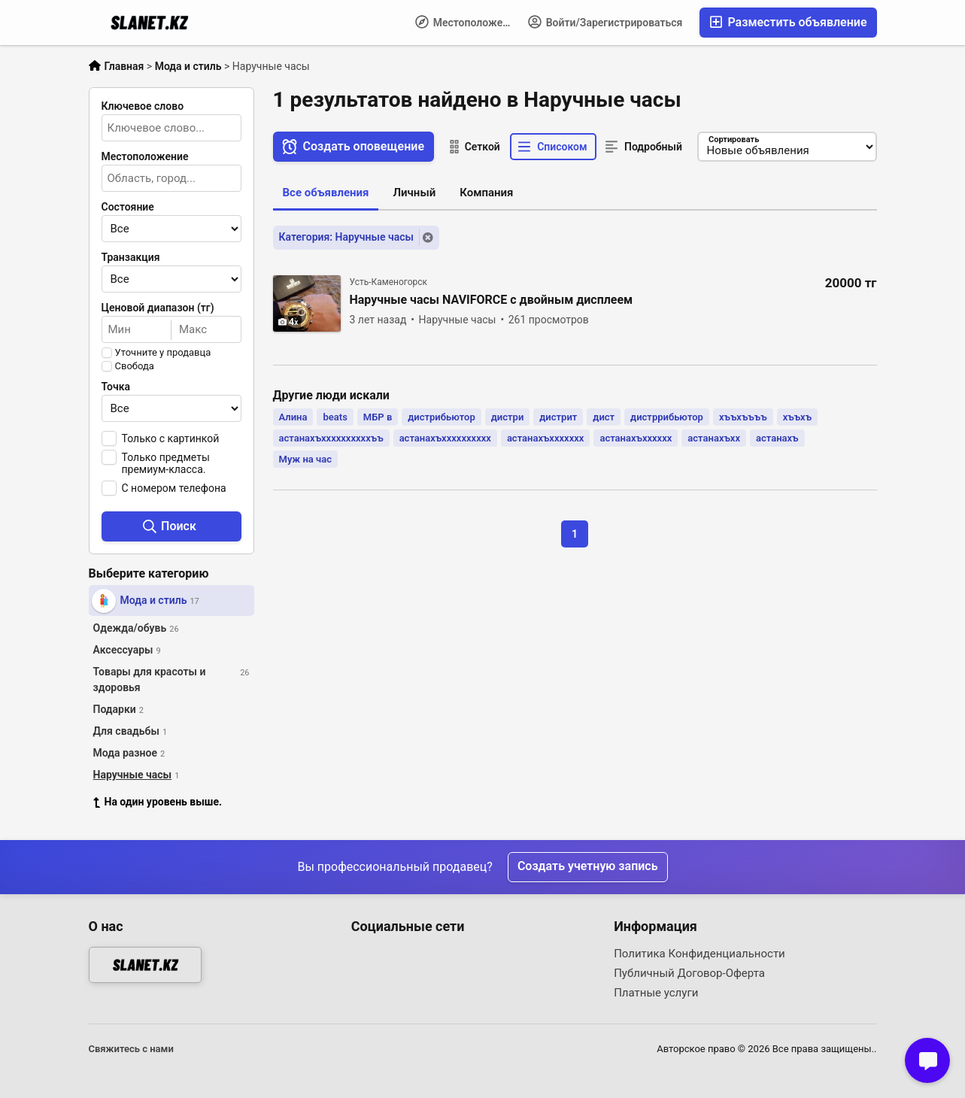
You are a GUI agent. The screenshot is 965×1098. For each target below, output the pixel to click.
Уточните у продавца (163, 352)
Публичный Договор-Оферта (689, 973)
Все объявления (326, 192)
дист (604, 417)
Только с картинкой (171, 438)
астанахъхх (713, 438)
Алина (293, 417)
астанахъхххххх (635, 438)
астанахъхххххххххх (445, 438)
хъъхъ (797, 417)
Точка (116, 387)
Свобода (134, 366)
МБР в (377, 417)
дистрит (558, 417)
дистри (507, 417)
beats (335, 417)
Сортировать (733, 139)
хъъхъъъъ (743, 417)
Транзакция (131, 257)
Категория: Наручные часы (346, 237)
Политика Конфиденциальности (699, 953)
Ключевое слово (143, 106)
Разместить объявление (787, 22)
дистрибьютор (441, 417)
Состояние (128, 207)
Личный (414, 192)
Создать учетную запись (587, 867)
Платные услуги (656, 992)
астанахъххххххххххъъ (331, 438)
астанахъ (777, 438)
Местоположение (467, 22)
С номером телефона (174, 488)
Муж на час (305, 459)
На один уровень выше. (158, 802)
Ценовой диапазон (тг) (158, 308)
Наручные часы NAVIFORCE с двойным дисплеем (491, 300)
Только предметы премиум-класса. (166, 463)
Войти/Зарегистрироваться (605, 22)
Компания (486, 192)
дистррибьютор (666, 417)
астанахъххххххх (545, 438)
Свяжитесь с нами (131, 1048)
